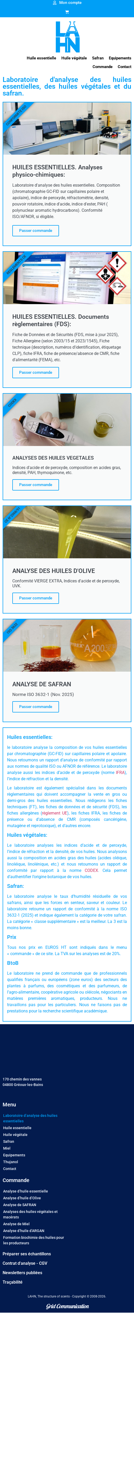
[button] (41, 58)
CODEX (91, 870)
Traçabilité (13, 1282)
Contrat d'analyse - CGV (25, 1263)
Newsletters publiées (22, 1272)
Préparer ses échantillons (27, 1253)
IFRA (120, 772)
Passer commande (35, 230)
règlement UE (54, 813)
